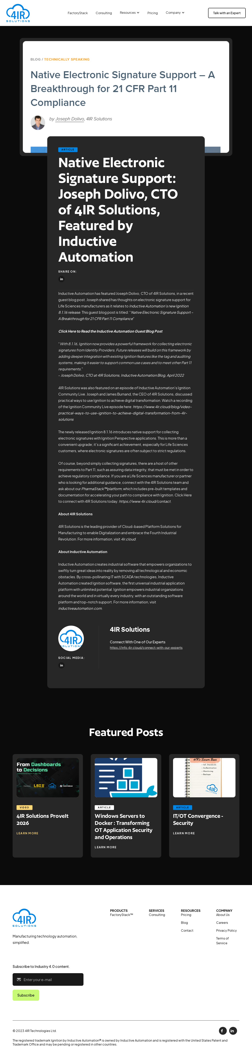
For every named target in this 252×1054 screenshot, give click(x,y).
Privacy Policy (226, 930)
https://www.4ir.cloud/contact (144, 501)
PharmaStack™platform (101, 488)
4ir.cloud (128, 539)
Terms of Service (222, 940)
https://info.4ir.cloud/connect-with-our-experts (146, 647)
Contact (187, 930)
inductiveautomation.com (80, 608)
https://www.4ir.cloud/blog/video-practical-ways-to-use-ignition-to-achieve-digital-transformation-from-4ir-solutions (125, 412)
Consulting (104, 13)
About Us (223, 915)
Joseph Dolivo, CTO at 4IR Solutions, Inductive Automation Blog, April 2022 (122, 375)
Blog (184, 922)
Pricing (152, 13)
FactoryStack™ (121, 915)
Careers (222, 922)
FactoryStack (78, 13)
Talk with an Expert (227, 13)
